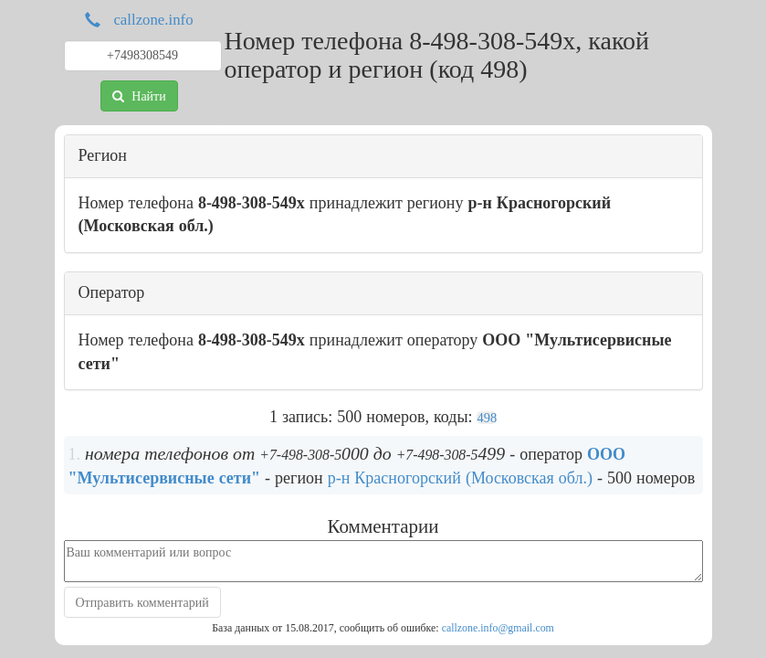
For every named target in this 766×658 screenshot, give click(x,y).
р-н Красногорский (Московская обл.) (460, 478)
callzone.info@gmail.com (498, 627)
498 (487, 417)
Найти (138, 96)
